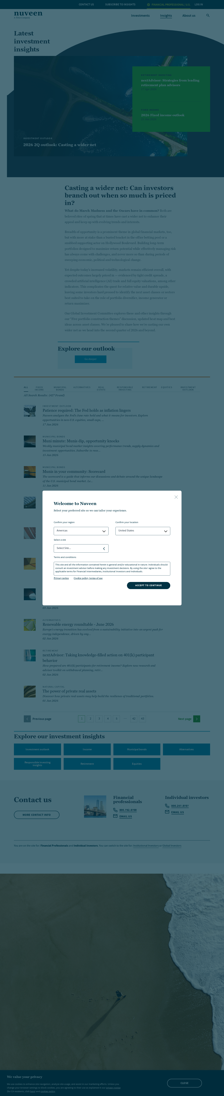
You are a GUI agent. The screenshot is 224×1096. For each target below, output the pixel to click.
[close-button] (176, 497)
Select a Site (60, 540)
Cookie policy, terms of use (88, 578)
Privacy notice (61, 578)
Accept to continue (148, 585)
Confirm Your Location (126, 522)
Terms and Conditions (65, 557)
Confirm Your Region (64, 522)
